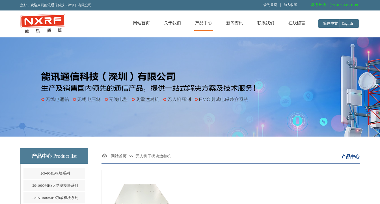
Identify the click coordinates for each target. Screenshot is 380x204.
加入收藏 (290, 5)
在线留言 (296, 23)
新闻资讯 (234, 23)
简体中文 (330, 23)
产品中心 (203, 23)
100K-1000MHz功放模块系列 (55, 198)
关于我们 (172, 23)
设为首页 (270, 5)
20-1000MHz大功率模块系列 (55, 185)
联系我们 (265, 23)
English (347, 23)
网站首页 (141, 23)
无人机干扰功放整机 (153, 156)
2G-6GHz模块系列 (55, 173)
